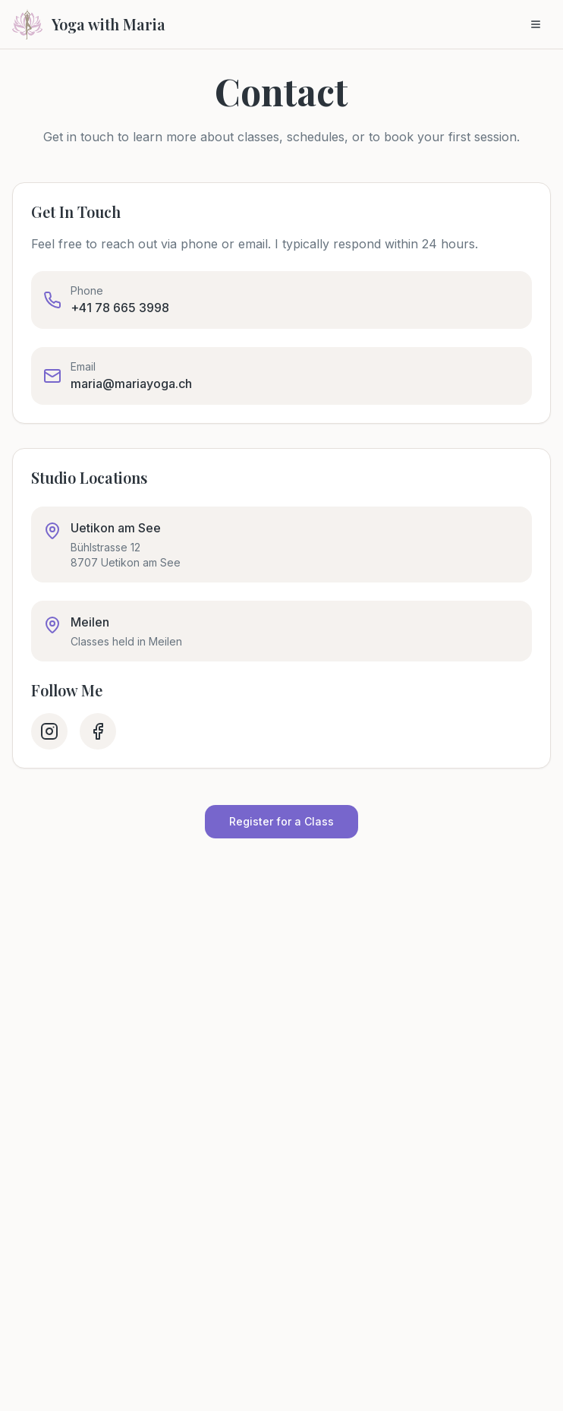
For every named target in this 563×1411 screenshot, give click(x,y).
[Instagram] (49, 731)
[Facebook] (98, 731)
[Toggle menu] (536, 24)
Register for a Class (281, 821)
